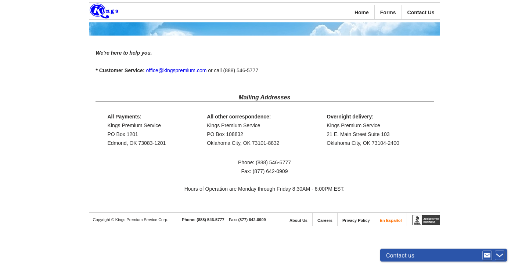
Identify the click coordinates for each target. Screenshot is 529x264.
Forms (388, 12)
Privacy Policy (356, 220)
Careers (324, 220)
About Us (298, 220)
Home (362, 12)
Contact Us (421, 12)
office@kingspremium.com (176, 70)
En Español (391, 220)
